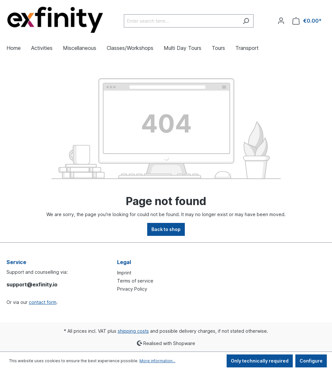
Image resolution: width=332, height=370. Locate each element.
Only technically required (260, 361)
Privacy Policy (132, 289)
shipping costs (133, 331)
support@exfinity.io (31, 284)
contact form (42, 302)
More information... (157, 360)
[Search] (246, 21)
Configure (311, 361)
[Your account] (281, 21)
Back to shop (166, 229)
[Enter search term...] (181, 21)
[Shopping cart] (307, 21)
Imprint (124, 272)
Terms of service (135, 280)
